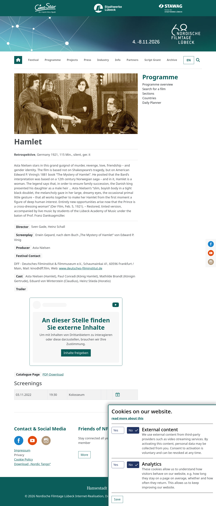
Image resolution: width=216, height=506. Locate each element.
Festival (33, 60)
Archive (172, 60)
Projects (72, 60)
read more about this (127, 418)
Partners (132, 60)
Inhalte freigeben (76, 353)
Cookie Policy (23, 459)
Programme (53, 60)
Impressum (22, 450)
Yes (115, 430)
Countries (149, 98)
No (131, 430)
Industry (103, 60)
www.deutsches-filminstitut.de (80, 268)
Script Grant (152, 60)
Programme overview (157, 84)
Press (87, 60)
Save (117, 499)
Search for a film (154, 89)
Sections (148, 93)
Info (117, 60)
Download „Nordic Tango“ (32, 464)
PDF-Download (53, 374)
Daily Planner (151, 103)
